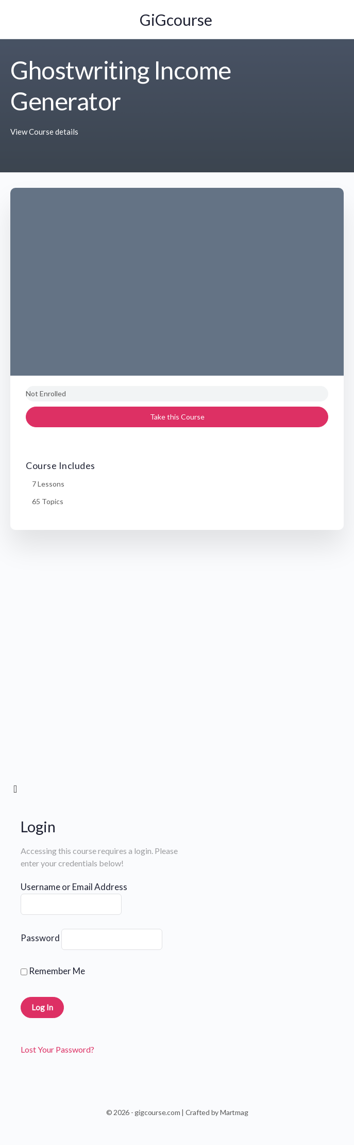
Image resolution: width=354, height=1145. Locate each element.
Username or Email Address (74, 886)
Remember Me (53, 970)
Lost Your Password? (57, 1049)
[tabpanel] (177, 662)
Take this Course (177, 416)
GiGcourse (176, 20)
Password (40, 937)
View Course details (44, 131)
